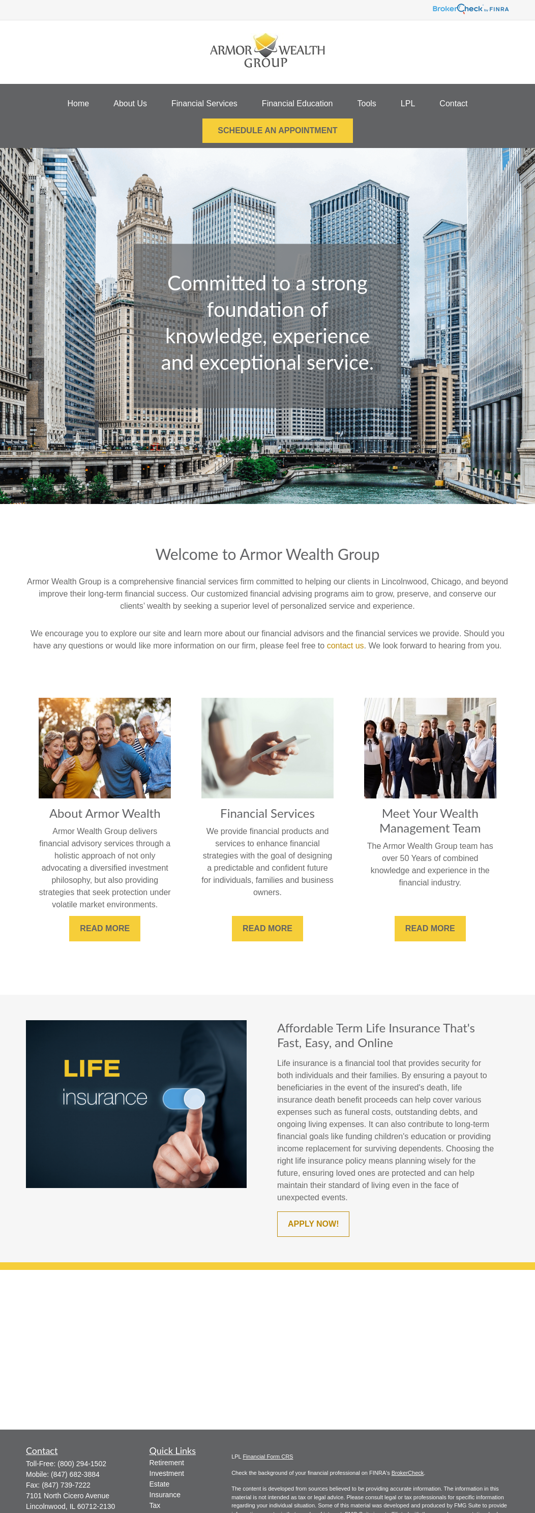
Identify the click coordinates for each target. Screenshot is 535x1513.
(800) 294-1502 (81, 1464)
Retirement (167, 1463)
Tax (155, 1505)
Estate (160, 1484)
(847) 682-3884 (75, 1474)
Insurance (165, 1495)
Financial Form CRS (268, 1456)
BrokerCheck (408, 1473)
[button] (78, 103)
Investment (167, 1473)
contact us (345, 645)
